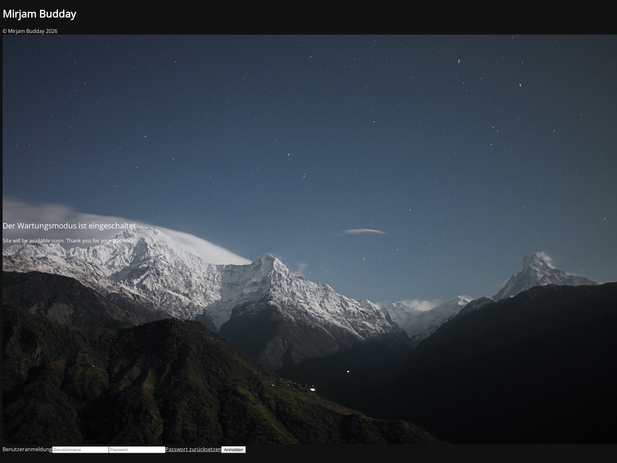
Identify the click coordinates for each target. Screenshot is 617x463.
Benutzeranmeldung (27, 449)
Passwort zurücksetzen (193, 449)
